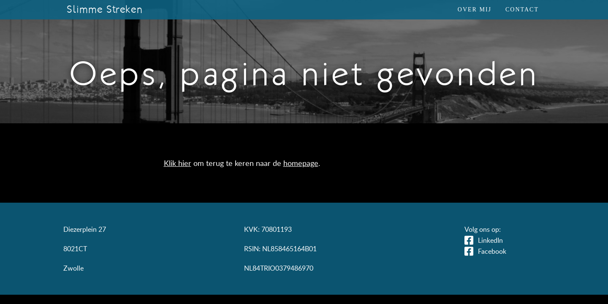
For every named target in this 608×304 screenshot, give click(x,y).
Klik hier (177, 163)
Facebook (492, 251)
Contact (522, 9)
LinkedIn (490, 240)
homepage (300, 163)
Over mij (474, 9)
